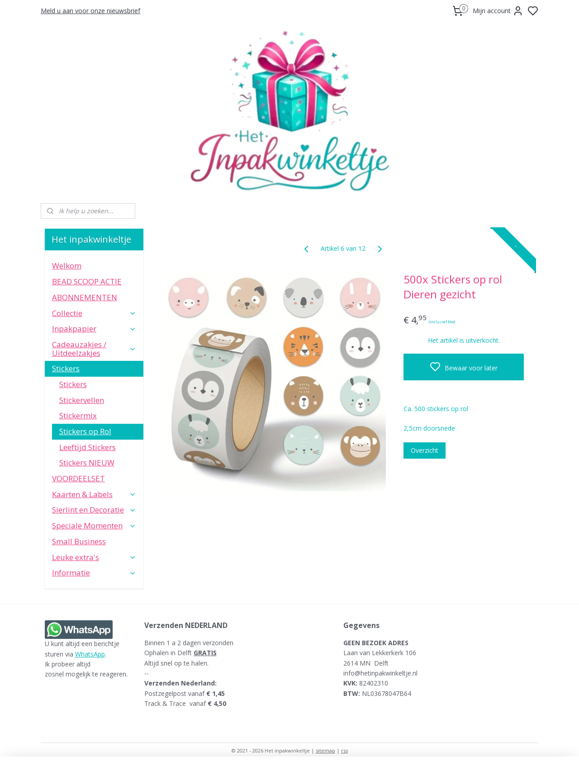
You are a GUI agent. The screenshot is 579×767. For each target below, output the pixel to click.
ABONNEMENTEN (84, 297)
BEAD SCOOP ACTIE (87, 281)
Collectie (94, 313)
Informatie (94, 572)
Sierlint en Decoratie (94, 509)
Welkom (66, 265)
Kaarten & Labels (94, 494)
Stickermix (78, 415)
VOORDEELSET (78, 478)
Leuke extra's (94, 557)
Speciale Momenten (94, 525)
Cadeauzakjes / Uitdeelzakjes (94, 348)
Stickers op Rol (85, 431)
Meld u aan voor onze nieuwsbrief (90, 10)
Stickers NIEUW (86, 462)
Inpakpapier (94, 328)
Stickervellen (81, 400)
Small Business (79, 541)
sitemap (325, 750)
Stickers (94, 368)
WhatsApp (90, 654)
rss (344, 750)
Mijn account (498, 10)
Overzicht (424, 450)
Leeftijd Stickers (87, 447)
